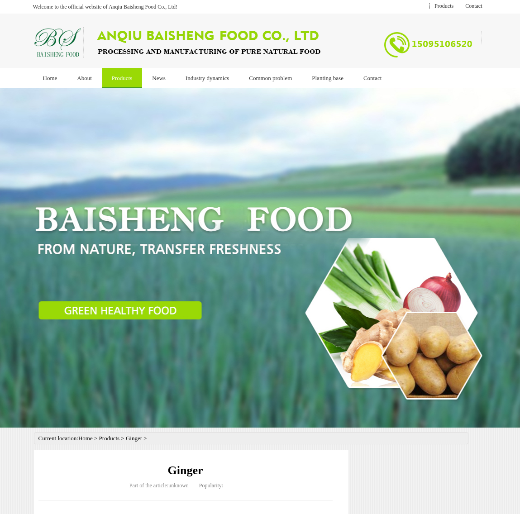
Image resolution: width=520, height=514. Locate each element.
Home (50, 78)
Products (443, 6)
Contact (473, 6)
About (84, 78)
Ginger (134, 438)
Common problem (270, 78)
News (159, 78)
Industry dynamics (207, 78)
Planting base (327, 78)
